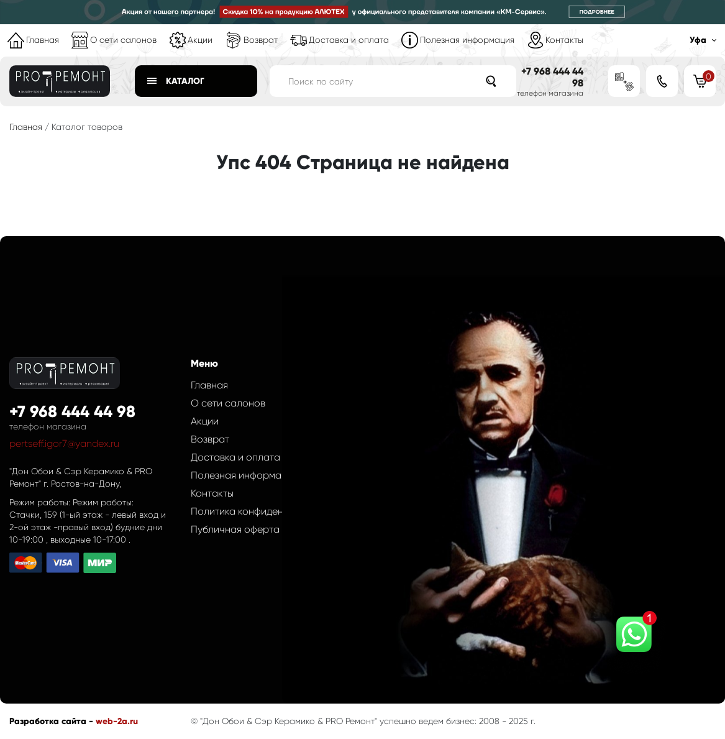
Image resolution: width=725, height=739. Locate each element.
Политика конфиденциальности (265, 511)
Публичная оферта (235, 529)
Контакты (564, 40)
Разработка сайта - (52, 721)
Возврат (261, 40)
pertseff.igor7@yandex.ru (64, 443)
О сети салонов (123, 40)
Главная (42, 40)
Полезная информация (467, 40)
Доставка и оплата (349, 40)
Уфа (698, 40)
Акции (200, 40)
